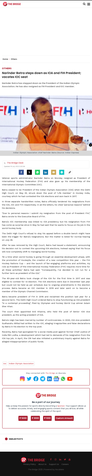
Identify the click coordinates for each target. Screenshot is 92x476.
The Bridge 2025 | (36, 469)
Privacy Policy (29, 464)
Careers (65, 464)
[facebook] (21, 172)
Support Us (54, 464)
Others (6, 68)
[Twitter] (29, 172)
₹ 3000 (35, 418)
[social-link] (69, 172)
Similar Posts (16, 439)
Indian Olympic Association (21, 363)
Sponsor (61, 406)
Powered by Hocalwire (54, 469)
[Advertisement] (47, 34)
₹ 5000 (23, 418)
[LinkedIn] (45, 172)
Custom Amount (64, 418)
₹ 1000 (47, 418)
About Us (42, 464)
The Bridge (50, 373)
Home (6, 59)
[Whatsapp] (37, 172)
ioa (4, 363)
